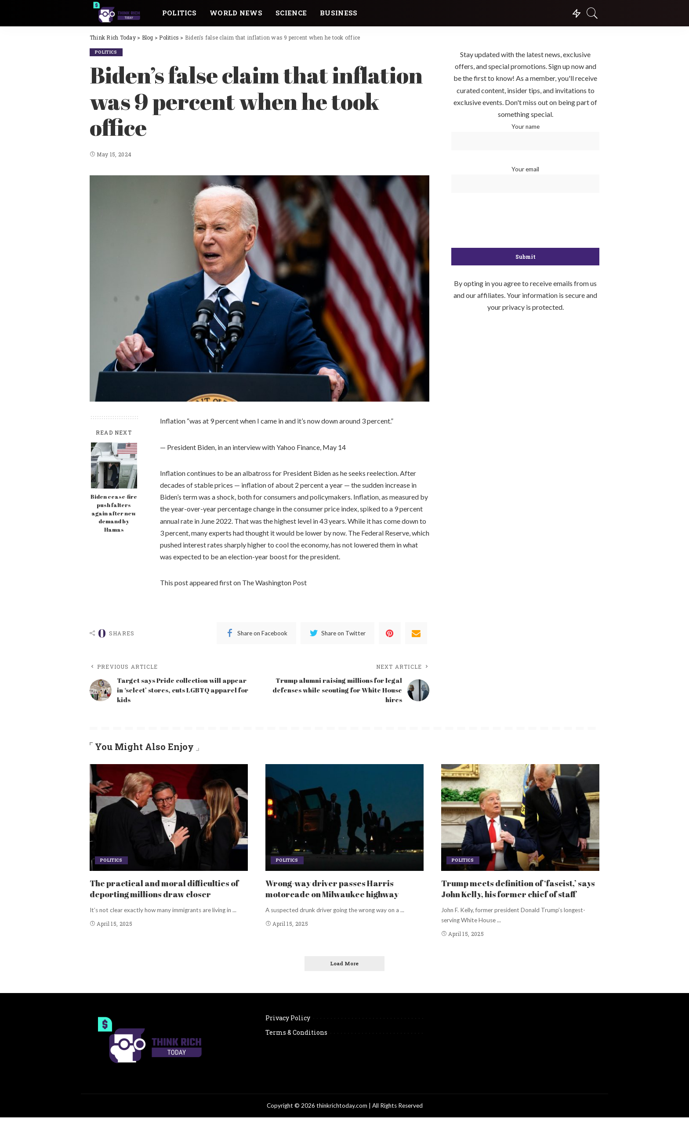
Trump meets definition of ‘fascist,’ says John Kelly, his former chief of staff (513, 896)
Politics (107, 52)
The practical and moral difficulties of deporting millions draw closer (164, 890)
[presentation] (525, 221)
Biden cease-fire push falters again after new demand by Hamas (114, 513)
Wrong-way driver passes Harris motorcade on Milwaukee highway (337, 890)
